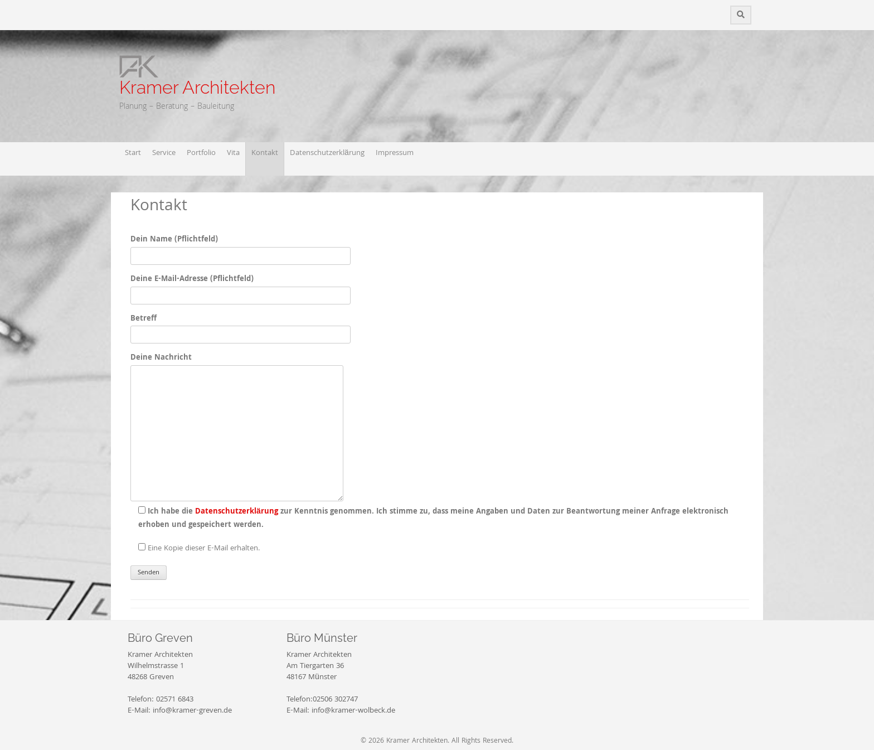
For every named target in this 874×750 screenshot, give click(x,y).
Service (164, 153)
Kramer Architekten (197, 87)
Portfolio (201, 153)
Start (133, 153)
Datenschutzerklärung (327, 153)
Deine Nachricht (236, 365)
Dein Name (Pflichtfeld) (240, 248)
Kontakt (264, 153)
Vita (233, 153)
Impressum (395, 153)
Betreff (240, 327)
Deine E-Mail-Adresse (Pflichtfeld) (240, 287)
